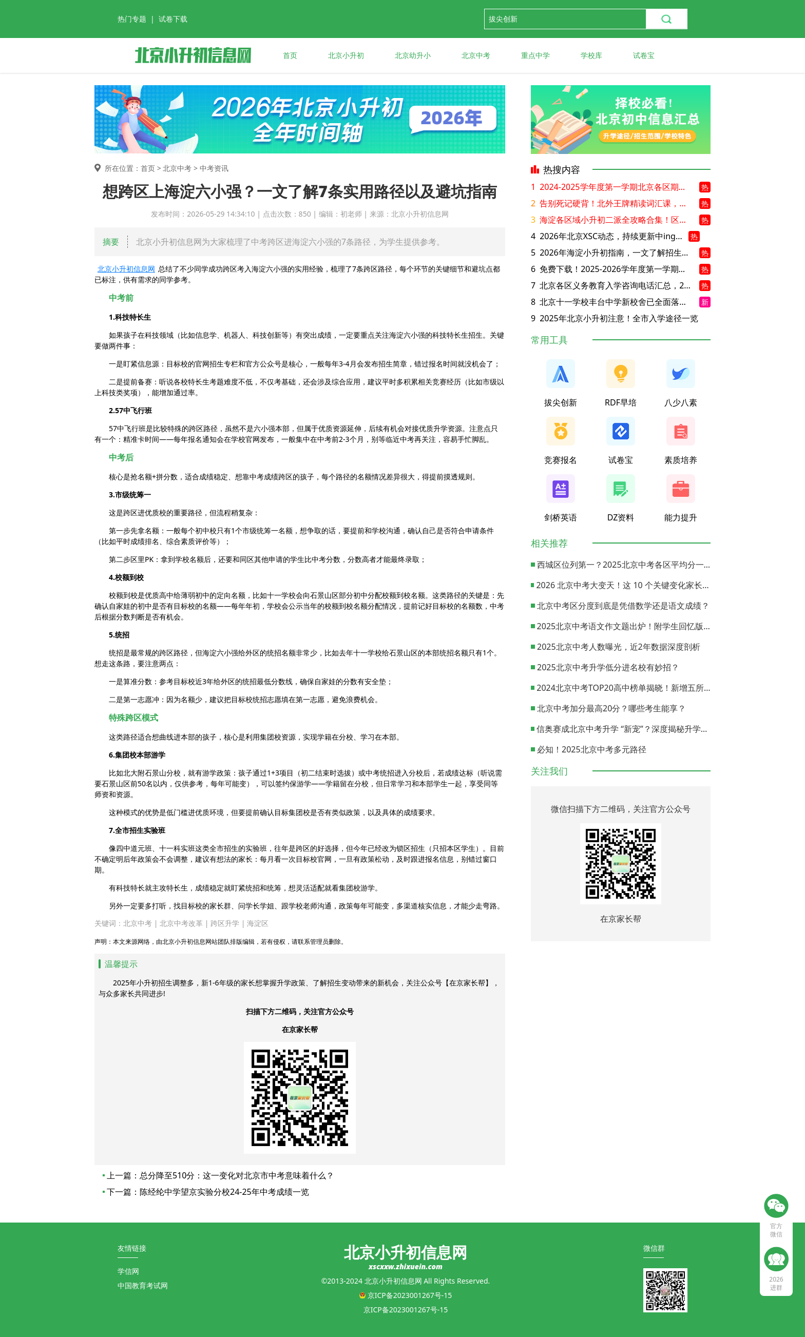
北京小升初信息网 (126, 269)
